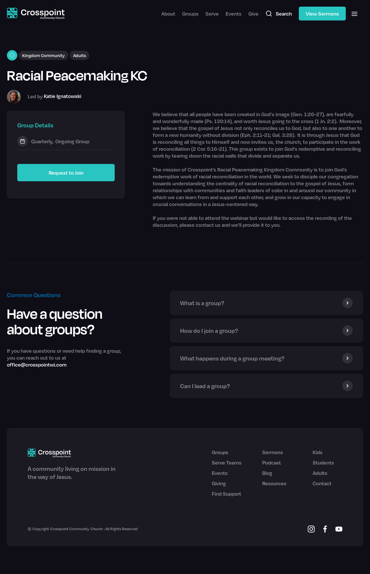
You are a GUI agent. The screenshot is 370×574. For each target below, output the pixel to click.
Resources (274, 483)
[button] (354, 13)
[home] (36, 14)
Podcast (271, 462)
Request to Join (66, 172)
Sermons (272, 452)
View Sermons (322, 13)
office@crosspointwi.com (37, 364)
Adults (320, 473)
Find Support (226, 493)
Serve (212, 13)
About (168, 13)
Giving (219, 483)
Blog (267, 473)
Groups (190, 13)
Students (323, 462)
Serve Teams (226, 462)
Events (233, 13)
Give (253, 13)
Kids (317, 452)
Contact (322, 483)
